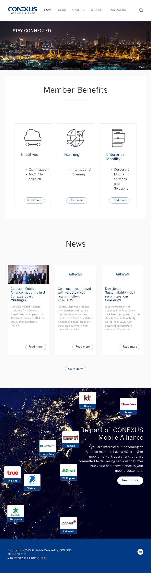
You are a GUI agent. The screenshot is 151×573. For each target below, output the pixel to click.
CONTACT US (118, 10)
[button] (11, 45)
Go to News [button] (75, 369)
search (141, 10)
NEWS (62, 10)
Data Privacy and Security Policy (27, 558)
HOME (48, 10)
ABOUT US (78, 10)
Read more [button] (34, 200)
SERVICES (97, 10)
